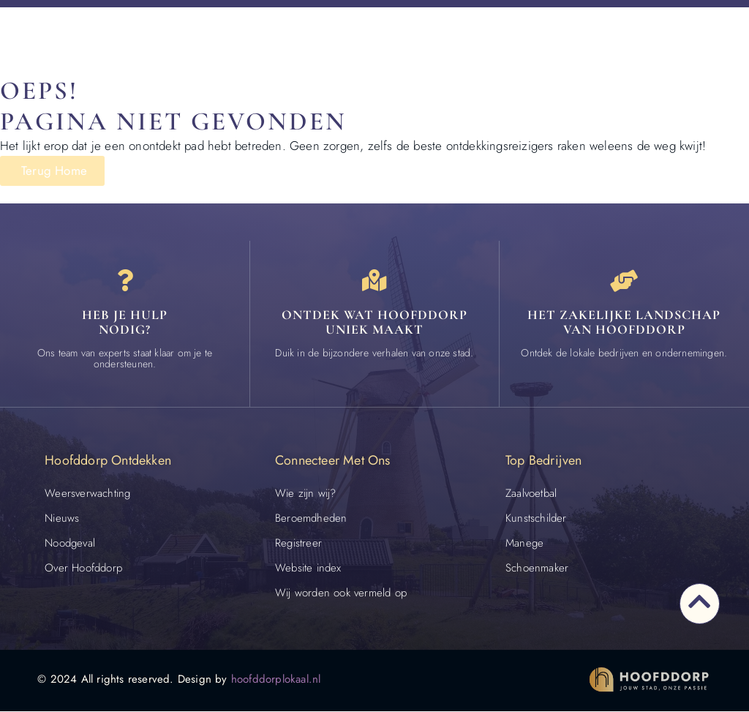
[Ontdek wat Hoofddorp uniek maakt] (374, 281)
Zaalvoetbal (531, 493)
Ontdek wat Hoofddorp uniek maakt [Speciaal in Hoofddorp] (374, 322)
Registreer (298, 543)
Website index (308, 568)
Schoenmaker (536, 568)
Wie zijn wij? (305, 493)
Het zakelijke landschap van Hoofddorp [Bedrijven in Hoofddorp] (623, 322)
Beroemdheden (311, 518)
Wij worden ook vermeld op (341, 593)
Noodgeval (70, 543)
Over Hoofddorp (83, 568)
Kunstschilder (536, 518)
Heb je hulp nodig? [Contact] (125, 322)
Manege (524, 543)
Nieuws (62, 518)
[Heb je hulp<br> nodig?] (125, 281)
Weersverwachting (87, 493)
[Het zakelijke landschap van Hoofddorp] (624, 281)
